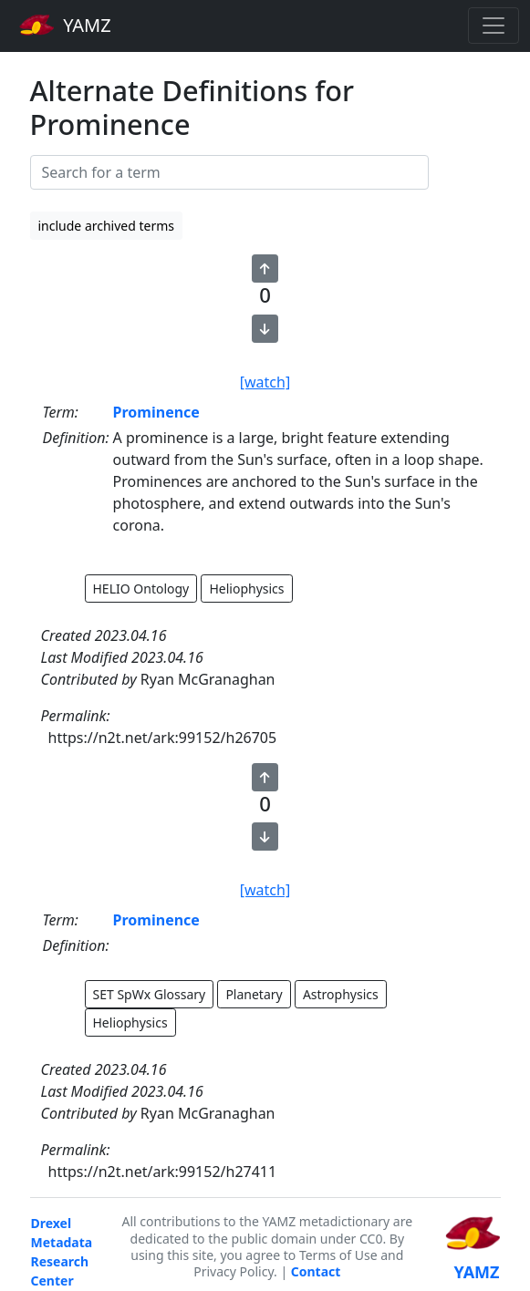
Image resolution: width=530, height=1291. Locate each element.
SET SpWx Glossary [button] (149, 994)
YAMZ (65, 24)
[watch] (265, 382)
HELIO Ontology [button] (141, 588)
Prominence (156, 412)
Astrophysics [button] (341, 994)
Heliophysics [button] (246, 588)
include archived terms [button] (106, 225)
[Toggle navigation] (493, 25)
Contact (316, 1271)
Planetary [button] (253, 994)
